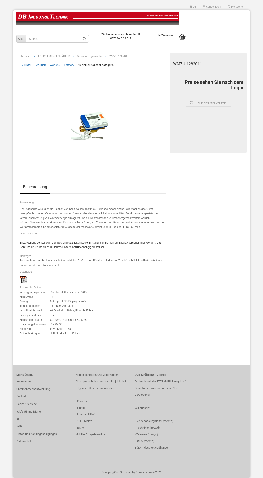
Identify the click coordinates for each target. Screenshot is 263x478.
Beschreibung (35, 186)
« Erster (26, 65)
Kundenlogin (212, 6)
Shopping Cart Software (117, 472)
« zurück (40, 65)
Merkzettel (235, 6)
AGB (19, 426)
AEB (18, 419)
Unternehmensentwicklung (33, 389)
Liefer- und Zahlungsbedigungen (36, 434)
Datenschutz (24, 441)
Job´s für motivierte (28, 411)
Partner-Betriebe (26, 404)
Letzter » (69, 65)
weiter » (55, 65)
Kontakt (21, 396)
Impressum (23, 381)
